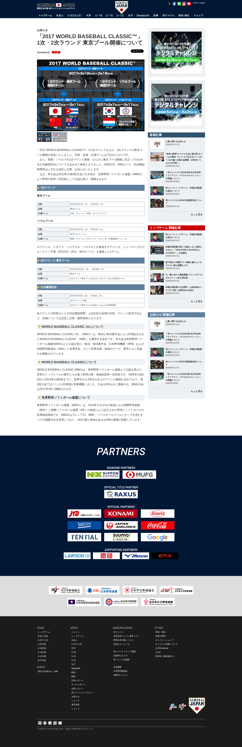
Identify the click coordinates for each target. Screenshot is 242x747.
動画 (73, 676)
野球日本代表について (123, 640)
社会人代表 (43, 636)
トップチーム (44, 632)
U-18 (73, 652)
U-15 (73, 656)
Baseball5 (75, 668)
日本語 (195, 3)
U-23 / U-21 (43, 640)
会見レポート (77, 688)
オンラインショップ (164, 640)
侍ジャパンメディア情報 (124, 651)
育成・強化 (160, 632)
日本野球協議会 (120, 671)
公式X (158, 652)
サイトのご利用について (166, 644)
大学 (73, 648)
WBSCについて (120, 675)
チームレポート (78, 684)
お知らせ (75, 696)
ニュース (75, 700)
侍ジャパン (118, 632)
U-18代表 (42, 648)
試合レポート (77, 680)
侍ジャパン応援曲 (121, 659)
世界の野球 (160, 636)
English (202, 3)
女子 (73, 664)
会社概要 (117, 667)
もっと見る (197, 214)
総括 (73, 672)
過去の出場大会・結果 (48, 671)
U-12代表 (42, 656)
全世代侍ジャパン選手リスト (126, 636)
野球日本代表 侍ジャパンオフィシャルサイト (57, 6)
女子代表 (42, 660)
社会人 (74, 640)
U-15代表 (42, 652)
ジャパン (75, 632)
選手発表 (75, 704)
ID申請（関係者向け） (165, 656)
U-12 (73, 660)
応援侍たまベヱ (120, 655)
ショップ (75, 709)
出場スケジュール (121, 644)
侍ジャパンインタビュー (82, 692)
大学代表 (42, 644)
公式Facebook (161, 648)
